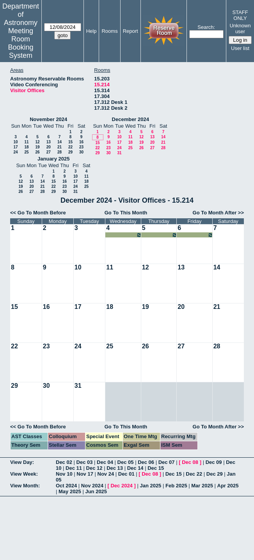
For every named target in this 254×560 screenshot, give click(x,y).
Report (130, 31)
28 (59, 152)
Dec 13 (115, 468)
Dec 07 (166, 462)
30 (81, 152)
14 (59, 142)
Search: (206, 27)
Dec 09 (214, 462)
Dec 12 (94, 468)
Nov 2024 (92, 486)
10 (15, 142)
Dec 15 (155, 468)
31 (119, 153)
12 (37, 142)
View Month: (25, 486)
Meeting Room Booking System (20, 43)
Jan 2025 (150, 486)
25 (26, 152)
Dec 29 (214, 474)
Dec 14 (135, 468)
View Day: (22, 462)
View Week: (24, 474)
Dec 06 (146, 462)
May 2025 (70, 491)
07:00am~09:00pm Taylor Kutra (123, 234)
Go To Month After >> (218, 213)
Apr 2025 (228, 486)
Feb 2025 (176, 486)
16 (81, 142)
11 (26, 142)
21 (59, 147)
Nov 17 (84, 474)
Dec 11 (74, 468)
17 (15, 147)
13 (48, 142)
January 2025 (53, 159)
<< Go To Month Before (38, 213)
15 (70, 142)
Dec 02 (64, 462)
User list (240, 48)
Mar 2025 (202, 486)
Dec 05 (125, 462)
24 (15, 152)
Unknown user (239, 28)
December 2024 (130, 119)
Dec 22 (194, 474)
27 (48, 152)
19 (37, 147)
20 (48, 147)
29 (70, 152)
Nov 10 (64, 474)
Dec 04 (105, 462)
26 (37, 152)
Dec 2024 (121, 486)
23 (81, 147)
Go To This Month (126, 213)
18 (26, 147)
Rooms (109, 31)
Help (91, 31)
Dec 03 (84, 462)
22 (70, 147)
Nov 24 (106, 474)
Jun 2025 (96, 491)
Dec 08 (190, 462)
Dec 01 (126, 474)
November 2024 (48, 119)
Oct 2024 (66, 486)
